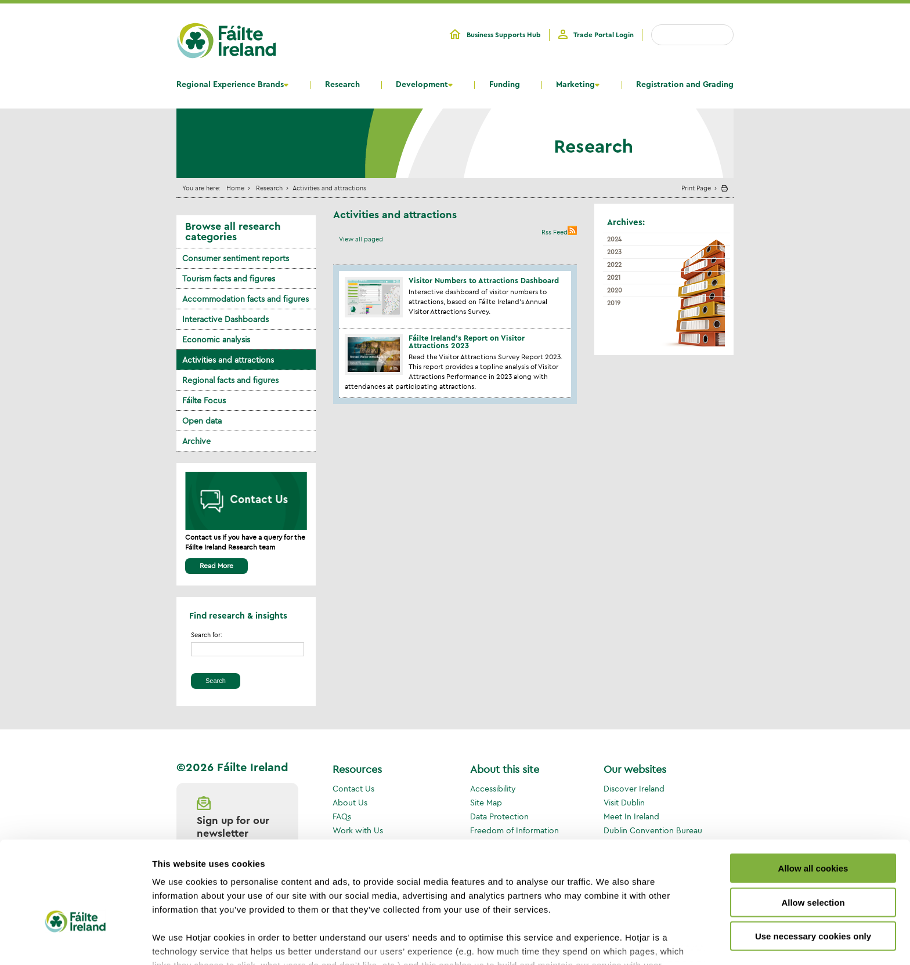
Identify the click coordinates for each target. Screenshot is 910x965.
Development (422, 85)
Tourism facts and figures (228, 278)
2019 (613, 303)
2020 (614, 290)
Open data (202, 420)
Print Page (696, 187)
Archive (196, 441)
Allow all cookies (813, 795)
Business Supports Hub (504, 34)
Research (342, 85)
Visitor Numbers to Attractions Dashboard (484, 280)
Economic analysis (216, 339)
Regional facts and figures (230, 380)
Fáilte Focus (204, 400)
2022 (614, 265)
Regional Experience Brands (230, 85)
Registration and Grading (685, 85)
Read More (216, 565)
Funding (504, 85)
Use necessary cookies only (813, 863)
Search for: (206, 635)
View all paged (361, 239)
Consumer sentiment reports (235, 258)
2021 (613, 277)
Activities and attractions (228, 360)
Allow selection (812, 829)
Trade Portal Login (603, 34)
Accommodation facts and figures (245, 299)
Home (235, 187)
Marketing (575, 85)
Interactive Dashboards (225, 319)
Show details (609, 942)
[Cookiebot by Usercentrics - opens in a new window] (75, 942)
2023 (614, 252)
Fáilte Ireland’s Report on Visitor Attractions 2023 (467, 341)
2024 (614, 239)
